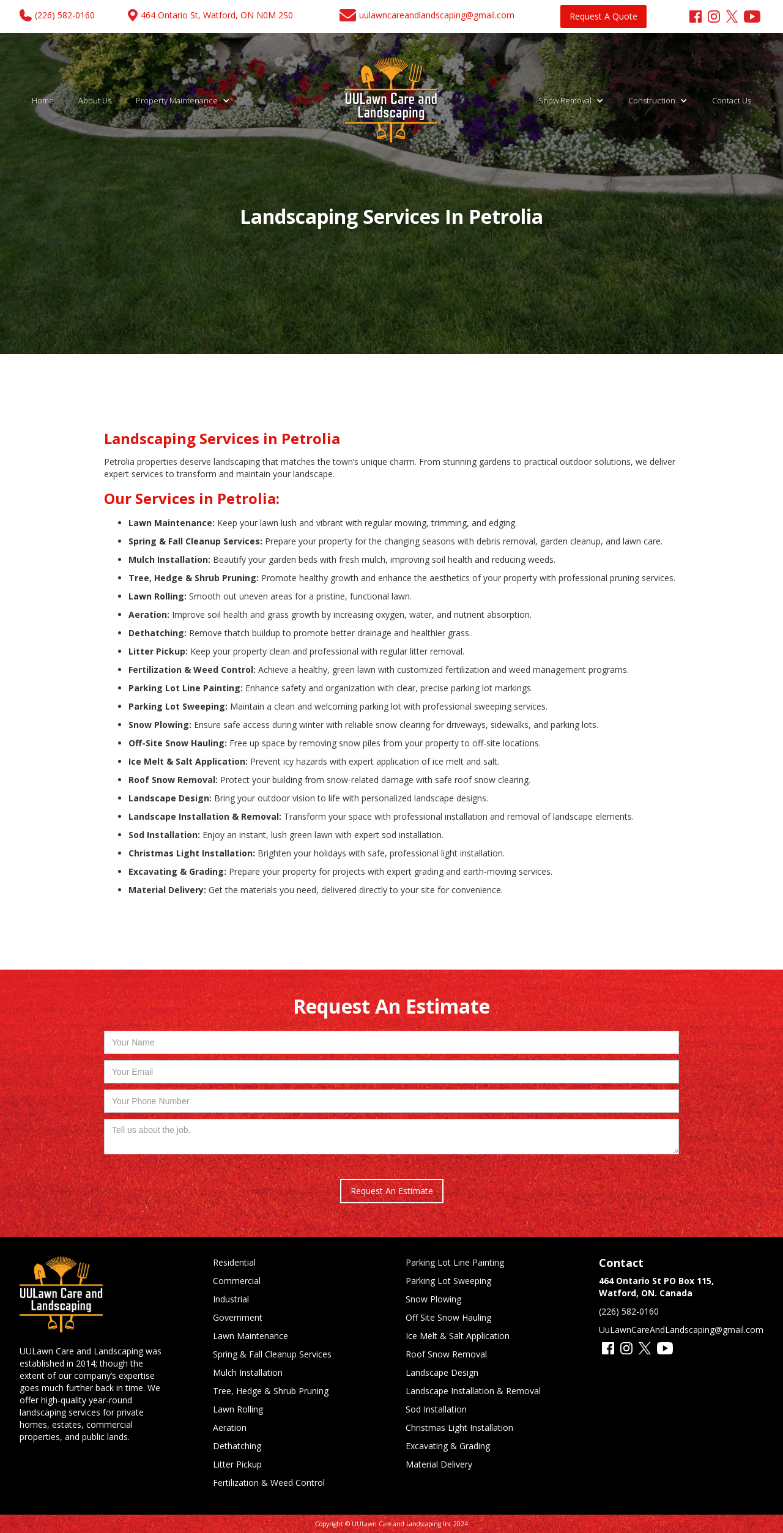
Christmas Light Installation (459, 1427)
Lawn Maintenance (250, 1336)
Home (43, 100)
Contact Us (731, 100)
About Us (94, 100)
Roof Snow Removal (446, 1354)
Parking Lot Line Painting (455, 1262)
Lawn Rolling (238, 1409)
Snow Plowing (433, 1299)
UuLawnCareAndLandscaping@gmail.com (681, 1329)
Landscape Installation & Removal (473, 1391)
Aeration (230, 1427)
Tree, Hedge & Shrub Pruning (270, 1391)
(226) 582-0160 (629, 1311)
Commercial (237, 1280)
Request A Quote (603, 16)
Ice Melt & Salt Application (458, 1336)
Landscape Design (442, 1372)
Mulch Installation (248, 1372)
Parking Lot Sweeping (448, 1280)
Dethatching (237, 1446)
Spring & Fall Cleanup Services (272, 1354)
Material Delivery (439, 1464)
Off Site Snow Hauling (448, 1317)
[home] (392, 100)
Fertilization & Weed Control (269, 1482)
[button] (183, 100)
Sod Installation (436, 1409)
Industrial (231, 1299)
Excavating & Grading (448, 1446)
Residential (234, 1262)
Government (237, 1317)
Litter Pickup (237, 1464)
